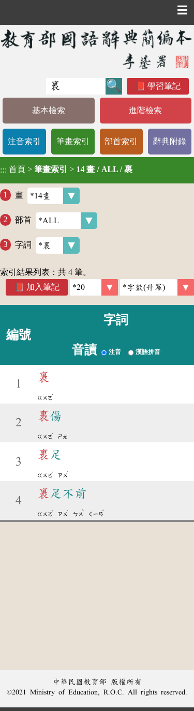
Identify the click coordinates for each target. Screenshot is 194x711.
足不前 (62, 493)
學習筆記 (164, 86)
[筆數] (94, 287)
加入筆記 (42, 287)
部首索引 (121, 141)
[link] (157, 287)
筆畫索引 (72, 141)
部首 (56, 220)
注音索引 (24, 141)
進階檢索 (145, 110)
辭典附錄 (169, 141)
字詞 (47, 245)
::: (3, 170)
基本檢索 (48, 110)
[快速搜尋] (76, 86)
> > (66, 169)
